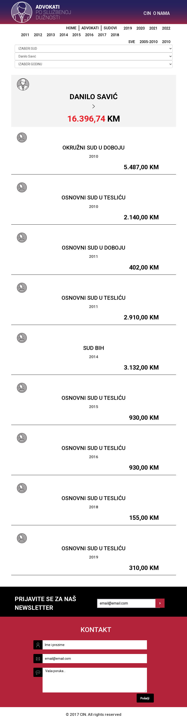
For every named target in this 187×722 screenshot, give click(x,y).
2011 (25, 35)
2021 (153, 28)
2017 (102, 35)
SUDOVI (110, 28)
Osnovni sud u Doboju (93, 248)
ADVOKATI (90, 28)
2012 (38, 35)
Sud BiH (93, 348)
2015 (76, 35)
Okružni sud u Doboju (93, 147)
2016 (89, 35)
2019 (128, 28)
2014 (64, 35)
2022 (166, 28)
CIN (147, 13)
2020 (140, 28)
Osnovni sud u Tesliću (93, 197)
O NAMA (161, 13)
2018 (115, 35)
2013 (51, 35)
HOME (71, 28)
